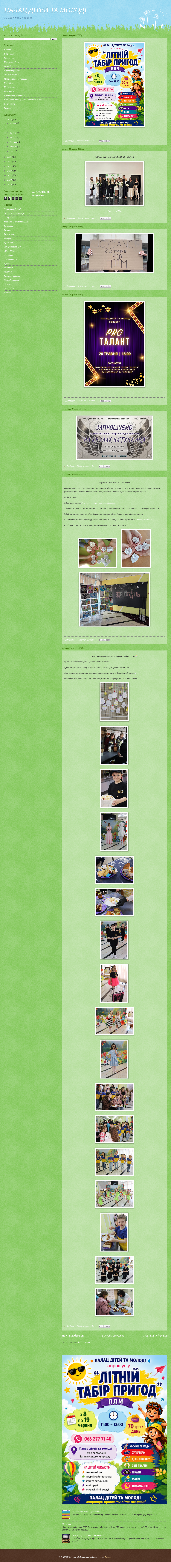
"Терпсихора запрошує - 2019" (17, 213)
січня (12, 151)
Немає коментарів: (86, 140)
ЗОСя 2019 (9, 251)
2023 (9, 166)
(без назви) (67, 1524)
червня (13, 123)
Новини (7, 50)
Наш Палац (9, 54)
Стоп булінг (9, 104)
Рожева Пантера (12, 276)
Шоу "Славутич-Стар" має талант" (88, 1535)
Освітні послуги (11, 75)
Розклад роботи (11, 66)
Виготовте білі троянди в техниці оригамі (98, 503)
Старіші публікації (155, 1335)
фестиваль (9, 288)
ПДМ (6, 263)
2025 (9, 157)
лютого (13, 146)
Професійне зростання (14, 95)
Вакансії (8, 108)
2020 (9, 180)
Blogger (108, 1557)
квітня (13, 137)
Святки (7, 284)
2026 (9, 119)
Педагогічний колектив (14, 62)
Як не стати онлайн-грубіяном (85, 1511)
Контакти (9, 58)
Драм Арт (8, 242)
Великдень (8, 226)
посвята (8, 272)
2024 (9, 162)
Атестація (9, 91)
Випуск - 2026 (114, 211)
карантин (8, 255)
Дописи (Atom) (84, 1342)
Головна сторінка (113, 1335)
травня (13, 133)
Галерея (7, 238)
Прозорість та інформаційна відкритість (23, 100)
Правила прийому (12, 70)
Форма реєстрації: (144, 520)
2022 (9, 171)
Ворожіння (9, 234)
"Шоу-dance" (10, 217)
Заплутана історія (12, 247)
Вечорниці (8, 230)
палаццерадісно (11, 259)
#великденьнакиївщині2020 (16, 222)
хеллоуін (7, 292)
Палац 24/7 (9, 83)
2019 (9, 184)
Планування (9, 87)
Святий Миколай (11, 280)
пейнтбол (8, 267)
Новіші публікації (73, 1335)
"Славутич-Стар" (12, 209)
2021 (9, 175)
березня (13, 142)
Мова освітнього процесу (15, 79)
